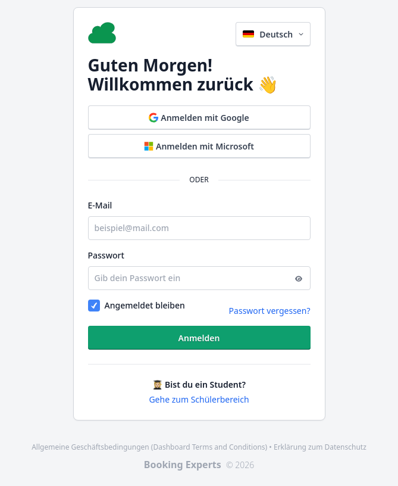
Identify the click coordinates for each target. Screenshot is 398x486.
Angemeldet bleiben (145, 305)
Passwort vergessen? (270, 310)
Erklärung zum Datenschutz (320, 447)
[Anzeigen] (298, 278)
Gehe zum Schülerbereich (199, 399)
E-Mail (100, 205)
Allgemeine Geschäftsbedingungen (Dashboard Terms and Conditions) (149, 447)
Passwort (106, 255)
